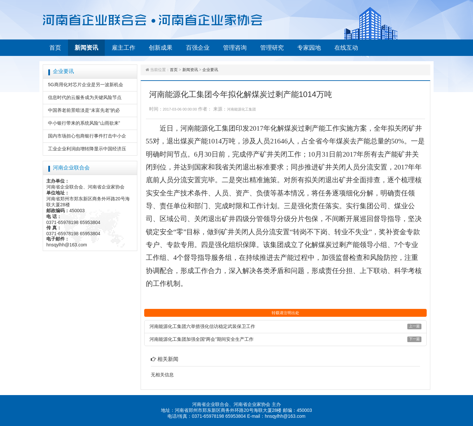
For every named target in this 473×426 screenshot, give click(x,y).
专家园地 (309, 47)
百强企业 (198, 47)
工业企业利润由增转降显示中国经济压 (87, 148)
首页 (55, 47)
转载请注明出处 (285, 313)
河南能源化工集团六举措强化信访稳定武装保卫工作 (202, 326)
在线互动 (346, 47)
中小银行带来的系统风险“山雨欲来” (84, 123)
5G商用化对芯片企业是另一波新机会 (85, 84)
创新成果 (160, 47)
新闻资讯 (86, 47)
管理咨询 (235, 47)
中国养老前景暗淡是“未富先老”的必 (84, 110)
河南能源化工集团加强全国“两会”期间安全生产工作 (201, 339)
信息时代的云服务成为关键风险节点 (85, 97)
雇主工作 (123, 47)
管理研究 (272, 47)
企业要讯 (210, 69)
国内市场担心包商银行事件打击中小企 (87, 135)
